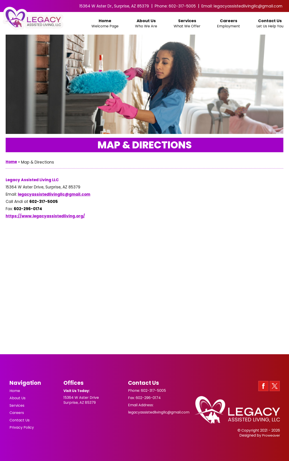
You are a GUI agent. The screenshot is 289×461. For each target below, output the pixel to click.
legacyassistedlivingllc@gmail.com (247, 6)
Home (105, 23)
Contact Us (269, 23)
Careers (228, 23)
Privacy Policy (21, 425)
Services (187, 23)
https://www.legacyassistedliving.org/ (45, 216)
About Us (146, 23)
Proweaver (271, 435)
